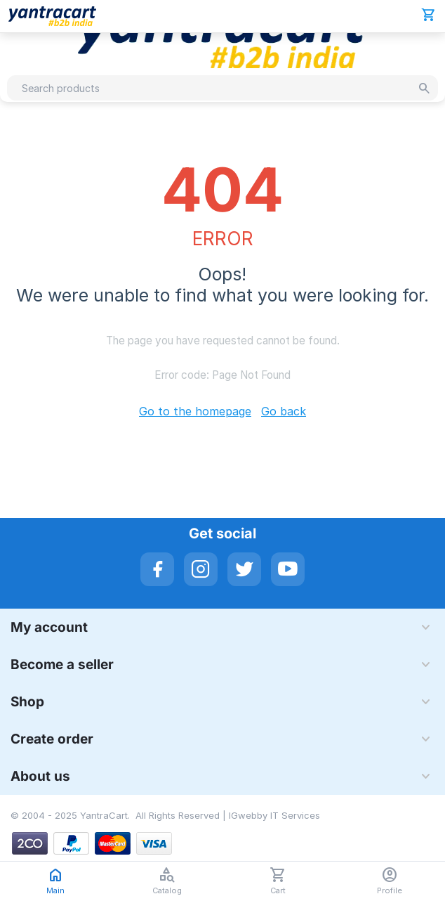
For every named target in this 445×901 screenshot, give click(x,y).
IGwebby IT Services (274, 815)
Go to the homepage (195, 411)
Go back (283, 411)
